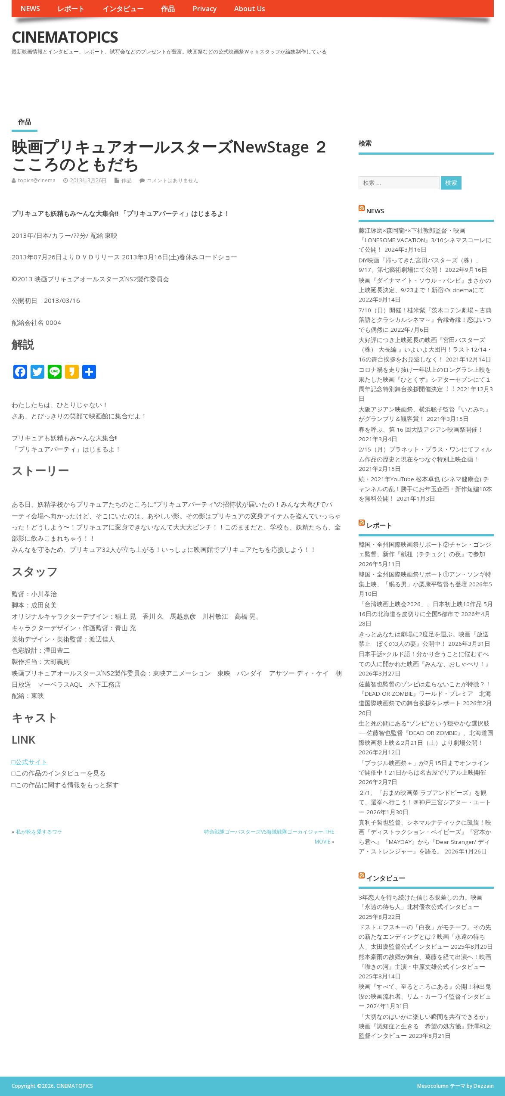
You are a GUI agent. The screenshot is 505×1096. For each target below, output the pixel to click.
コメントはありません (172, 180)
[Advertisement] (329, 81)
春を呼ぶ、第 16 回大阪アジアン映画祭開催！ (421, 429)
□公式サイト (30, 761)
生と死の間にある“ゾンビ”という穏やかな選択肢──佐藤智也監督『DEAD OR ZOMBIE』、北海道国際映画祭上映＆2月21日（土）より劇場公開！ (426, 733)
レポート (71, 8)
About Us (249, 8)
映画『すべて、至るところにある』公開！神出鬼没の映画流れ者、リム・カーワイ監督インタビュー (425, 996)
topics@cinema (37, 180)
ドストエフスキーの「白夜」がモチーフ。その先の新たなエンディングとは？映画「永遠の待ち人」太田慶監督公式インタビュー (425, 936)
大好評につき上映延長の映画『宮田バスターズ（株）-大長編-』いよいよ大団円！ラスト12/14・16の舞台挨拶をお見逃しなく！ (426, 349)
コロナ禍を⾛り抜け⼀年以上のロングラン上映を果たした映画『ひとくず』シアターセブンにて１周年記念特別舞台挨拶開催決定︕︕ (425, 379)
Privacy (204, 8)
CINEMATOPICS (65, 36)
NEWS (30, 8)
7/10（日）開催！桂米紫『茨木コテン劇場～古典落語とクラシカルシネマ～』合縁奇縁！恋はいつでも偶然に (425, 319)
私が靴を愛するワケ (39, 831)
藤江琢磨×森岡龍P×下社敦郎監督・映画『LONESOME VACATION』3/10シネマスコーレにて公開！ (425, 240)
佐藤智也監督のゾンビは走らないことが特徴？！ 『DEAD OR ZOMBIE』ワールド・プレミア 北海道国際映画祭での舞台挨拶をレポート (425, 693)
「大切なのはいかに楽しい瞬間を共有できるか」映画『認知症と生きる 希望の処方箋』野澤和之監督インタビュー (425, 1026)
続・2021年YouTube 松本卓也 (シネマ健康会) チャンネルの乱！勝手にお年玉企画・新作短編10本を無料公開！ (425, 488)
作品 (168, 8)
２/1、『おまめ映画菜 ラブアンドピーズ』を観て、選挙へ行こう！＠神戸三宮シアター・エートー (425, 802)
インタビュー (123, 8)
